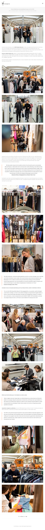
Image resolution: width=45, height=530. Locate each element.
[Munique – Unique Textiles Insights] (6, 3)
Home (10, 10)
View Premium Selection (14, 10)
